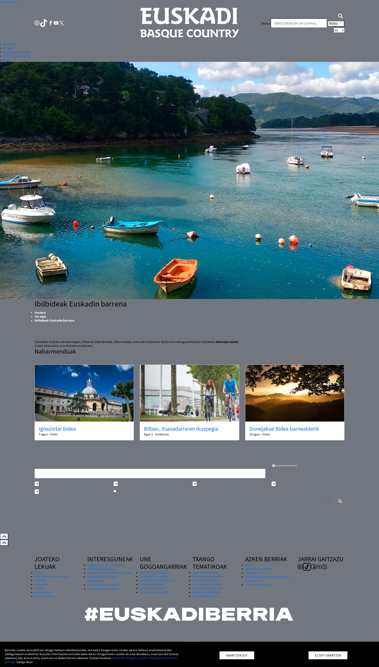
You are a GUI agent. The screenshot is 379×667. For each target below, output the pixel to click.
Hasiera (40, 312)
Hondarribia (43, 592)
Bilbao (39, 572)
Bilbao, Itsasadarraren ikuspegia (181, 428)
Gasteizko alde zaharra (102, 585)
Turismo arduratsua (258, 585)
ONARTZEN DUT (237, 655)
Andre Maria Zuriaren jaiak (157, 580)
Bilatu (336, 23)
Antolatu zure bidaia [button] (16, 56)
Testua (265, 23)
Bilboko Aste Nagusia (154, 572)
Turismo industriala (205, 580)
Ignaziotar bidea (57, 428)
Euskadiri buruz (255, 573)
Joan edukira (8, 2)
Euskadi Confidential (206, 592)
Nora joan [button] (9, 44)
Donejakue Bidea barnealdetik (284, 428)
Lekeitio (40, 580)
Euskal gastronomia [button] (16, 52)
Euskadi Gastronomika (207, 588)
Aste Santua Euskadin (154, 592)
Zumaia (40, 588)
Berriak (250, 565)
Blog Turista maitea (258, 569)
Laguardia (41, 584)
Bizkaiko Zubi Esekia (101, 569)
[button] (340, 15)
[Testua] (299, 23)
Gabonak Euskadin (152, 584)
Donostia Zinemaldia (154, 576)
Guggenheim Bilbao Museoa (106, 565)
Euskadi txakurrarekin (207, 576)
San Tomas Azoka (151, 588)
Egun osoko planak (205, 572)
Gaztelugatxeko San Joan (52, 576)
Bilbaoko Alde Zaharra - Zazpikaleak (103, 579)
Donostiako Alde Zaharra (104, 589)
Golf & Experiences (205, 596)
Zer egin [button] (8, 48)
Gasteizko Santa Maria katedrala (109, 573)
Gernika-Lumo (44, 596)
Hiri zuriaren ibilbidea (206, 584)
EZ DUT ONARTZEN (328, 655)
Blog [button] (6, 60)
